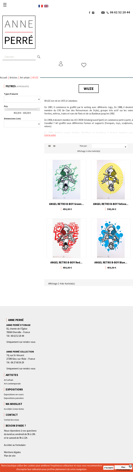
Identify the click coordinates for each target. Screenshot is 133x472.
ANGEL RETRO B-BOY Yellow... (110, 204)
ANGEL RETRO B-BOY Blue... (110, 262)
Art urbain (8, 379)
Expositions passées (14, 398)
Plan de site (10, 455)
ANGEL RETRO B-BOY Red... (66, 262)
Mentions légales (12, 452)
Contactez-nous (11, 419)
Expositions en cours (14, 394)
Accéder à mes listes (14, 408)
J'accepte (108, 467)
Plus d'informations (123, 467)
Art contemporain (12, 383)
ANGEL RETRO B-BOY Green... (66, 204)
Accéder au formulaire (15, 445)
